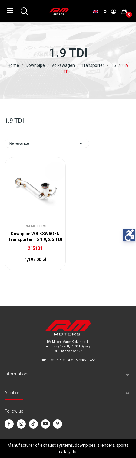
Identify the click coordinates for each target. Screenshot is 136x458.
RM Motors (35, 226)
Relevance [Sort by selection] (47, 143)
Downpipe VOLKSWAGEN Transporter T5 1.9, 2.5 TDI (35, 236)
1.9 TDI (14, 121)
